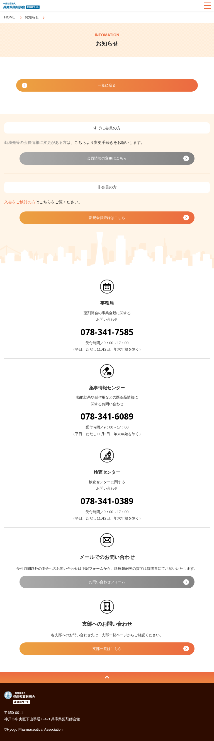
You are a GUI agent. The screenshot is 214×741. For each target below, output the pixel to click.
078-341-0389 (107, 501)
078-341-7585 (107, 332)
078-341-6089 (107, 416)
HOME (9, 17)
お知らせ (32, 17)
